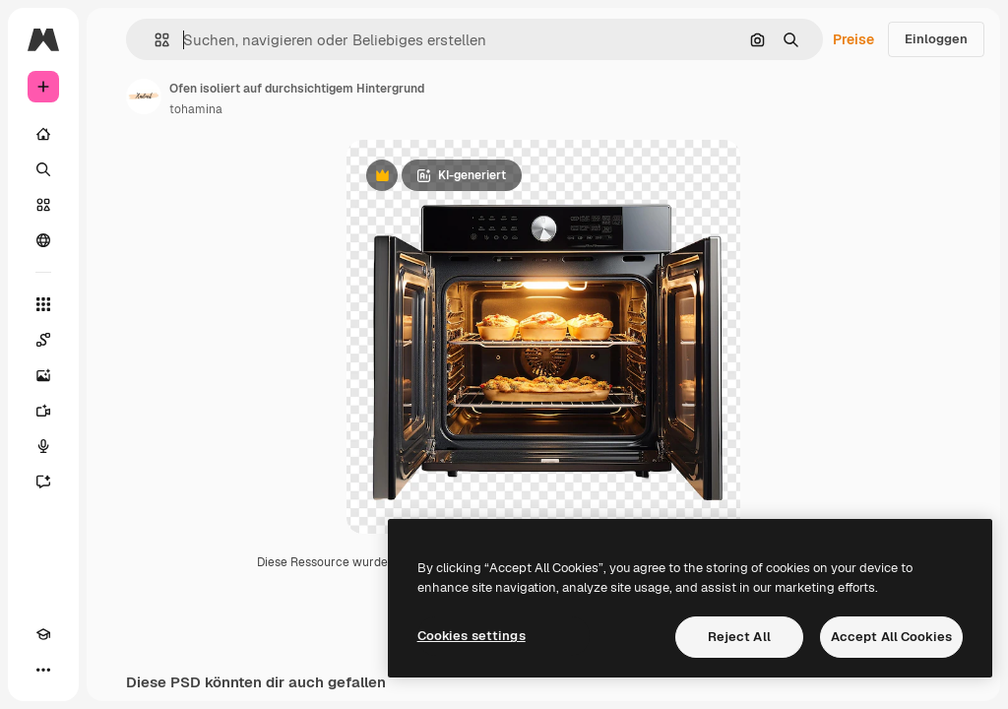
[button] (154, 39)
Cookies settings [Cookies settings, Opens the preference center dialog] (471, 635)
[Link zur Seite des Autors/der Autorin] (143, 96)
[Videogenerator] (43, 410)
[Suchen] (43, 169)
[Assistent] (43, 481)
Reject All (739, 636)
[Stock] (43, 205)
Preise (853, 39)
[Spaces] (43, 339)
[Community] (43, 240)
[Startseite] (43, 134)
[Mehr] (43, 669)
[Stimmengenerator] (43, 446)
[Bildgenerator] (43, 375)
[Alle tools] (43, 304)
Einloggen (936, 39)
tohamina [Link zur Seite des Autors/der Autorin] (195, 109)
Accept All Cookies (891, 636)
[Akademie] (43, 634)
